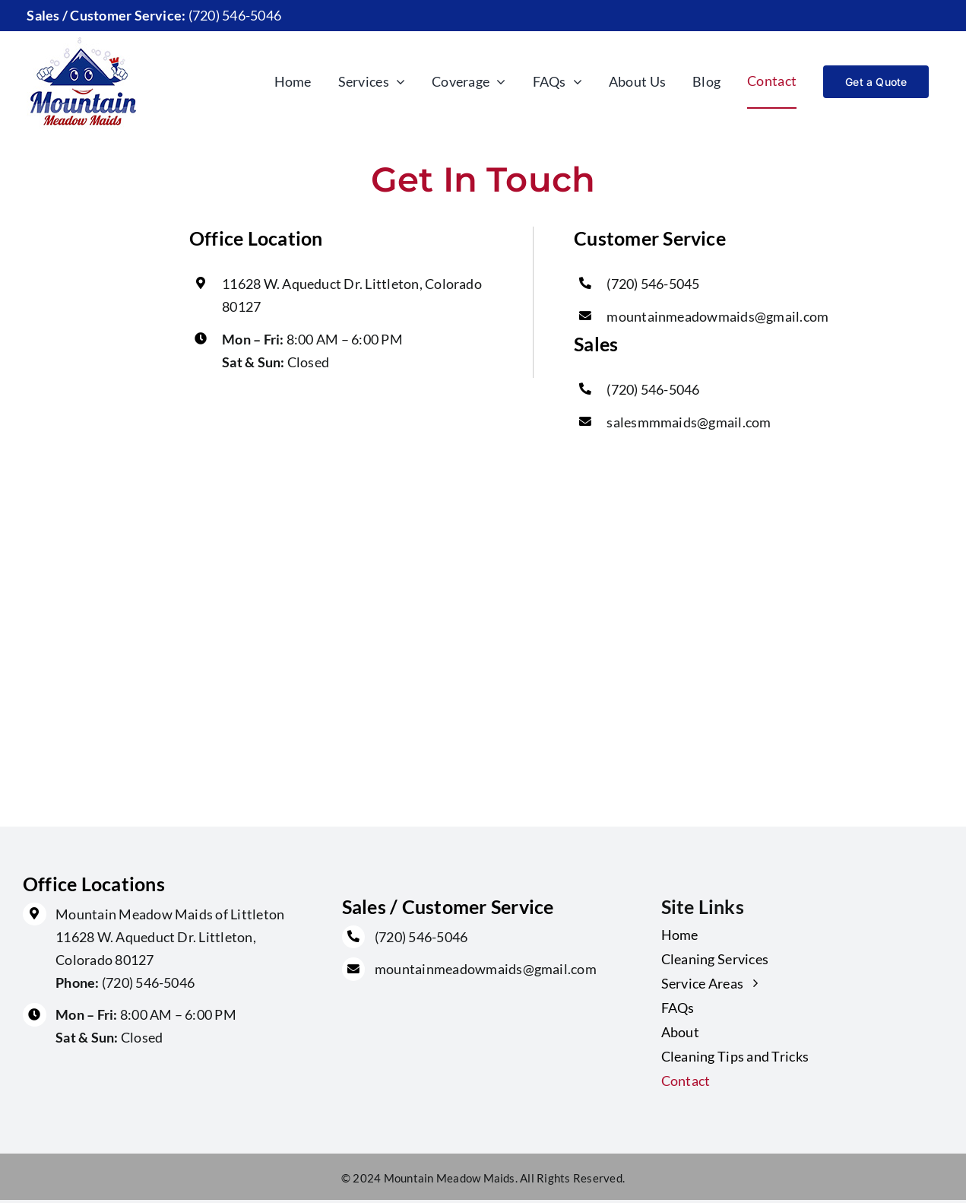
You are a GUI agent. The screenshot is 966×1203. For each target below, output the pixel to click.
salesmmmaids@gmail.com (689, 422)
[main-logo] (83, 37)
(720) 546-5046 (653, 389)
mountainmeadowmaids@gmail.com (717, 316)
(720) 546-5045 (653, 283)
